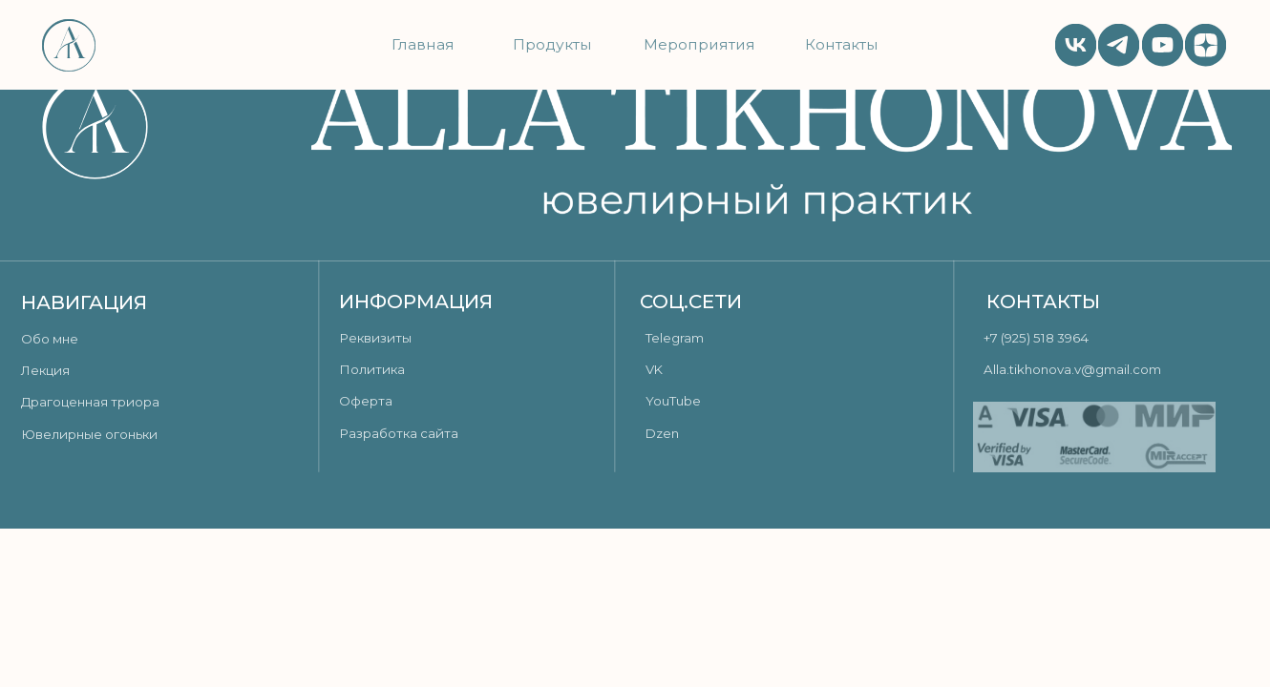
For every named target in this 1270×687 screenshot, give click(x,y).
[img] (1118, 45)
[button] (426, 339)
